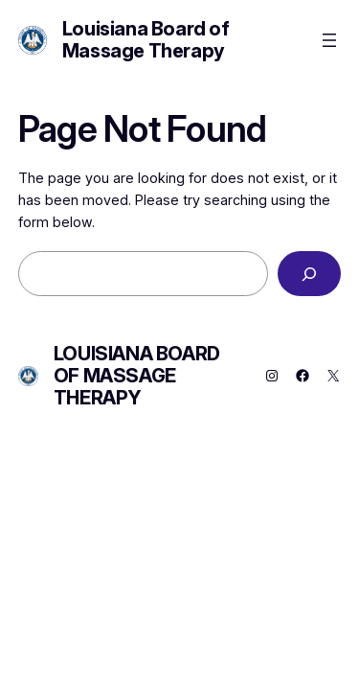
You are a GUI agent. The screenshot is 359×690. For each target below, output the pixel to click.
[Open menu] (329, 40)
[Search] (309, 273)
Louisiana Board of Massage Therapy (146, 39)
